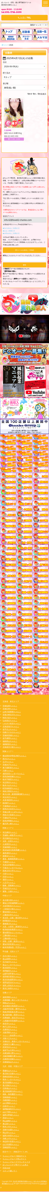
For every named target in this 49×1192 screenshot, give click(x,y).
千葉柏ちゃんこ (9, 862)
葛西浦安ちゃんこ (10, 853)
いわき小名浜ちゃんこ (12, 723)
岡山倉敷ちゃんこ (10, 1121)
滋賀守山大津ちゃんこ (12, 1050)
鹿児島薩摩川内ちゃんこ (13, 1091)
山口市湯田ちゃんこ (11, 1144)
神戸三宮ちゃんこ (10, 1026)
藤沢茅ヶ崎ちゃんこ (11, 823)
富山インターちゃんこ (12, 964)
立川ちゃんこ (8, 761)
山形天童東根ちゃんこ (12, 711)
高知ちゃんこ (8, 1117)
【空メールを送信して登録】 (24, 250)
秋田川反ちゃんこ (10, 717)
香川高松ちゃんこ (10, 1085)
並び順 (5, 83)
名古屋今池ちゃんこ (11, 900)
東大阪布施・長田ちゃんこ (14, 1014)
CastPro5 (43, 1183)
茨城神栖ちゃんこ (10, 847)
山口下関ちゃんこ (10, 1112)
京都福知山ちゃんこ (11, 1062)
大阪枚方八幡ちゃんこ (12, 1044)
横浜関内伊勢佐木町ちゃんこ (14, 755)
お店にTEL (24, 17)
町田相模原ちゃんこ (11, 788)
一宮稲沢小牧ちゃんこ (12, 909)
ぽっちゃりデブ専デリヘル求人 (15, 1165)
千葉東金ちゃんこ (10, 806)
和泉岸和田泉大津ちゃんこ (14, 1012)
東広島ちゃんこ (9, 1123)
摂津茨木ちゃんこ (10, 1047)
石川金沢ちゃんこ (10, 961)
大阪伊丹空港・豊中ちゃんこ (14, 1008)
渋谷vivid (6, 1168)
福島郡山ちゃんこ (10, 741)
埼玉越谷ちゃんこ (10, 832)
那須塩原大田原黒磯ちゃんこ (14, 850)
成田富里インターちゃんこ (14, 773)
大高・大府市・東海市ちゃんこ (15, 926)
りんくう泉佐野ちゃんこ (13, 1035)
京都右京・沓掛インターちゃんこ (16, 1041)
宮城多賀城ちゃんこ (11, 735)
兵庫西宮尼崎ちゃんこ (12, 1059)
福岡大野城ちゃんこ (11, 1115)
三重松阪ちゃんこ (10, 935)
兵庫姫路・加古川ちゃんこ (14, 1017)
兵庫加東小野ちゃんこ (12, 1053)
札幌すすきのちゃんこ (12, 732)
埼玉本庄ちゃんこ (10, 797)
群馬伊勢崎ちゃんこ (11, 820)
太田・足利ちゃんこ (11, 841)
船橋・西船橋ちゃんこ (12, 885)
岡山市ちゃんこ (9, 1132)
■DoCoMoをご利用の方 (11, 228)
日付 (5, 62)
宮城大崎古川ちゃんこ (12, 714)
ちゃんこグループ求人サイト (14, 1159)
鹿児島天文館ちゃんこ (12, 1073)
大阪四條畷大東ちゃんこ (13, 1056)
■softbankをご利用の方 (11, 233)
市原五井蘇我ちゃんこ (12, 864)
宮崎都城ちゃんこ (10, 1097)
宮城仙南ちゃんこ (10, 705)
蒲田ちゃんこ (8, 879)
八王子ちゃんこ (9, 882)
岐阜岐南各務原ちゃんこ (13, 929)
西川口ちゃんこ (9, 758)
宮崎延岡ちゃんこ (10, 1147)
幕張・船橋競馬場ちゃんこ (14, 858)
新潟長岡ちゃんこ (10, 967)
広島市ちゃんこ (9, 1106)
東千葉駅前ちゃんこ (11, 767)
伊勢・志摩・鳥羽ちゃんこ (14, 941)
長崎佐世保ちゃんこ (11, 1076)
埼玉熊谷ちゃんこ (10, 782)
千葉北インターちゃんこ (13, 867)
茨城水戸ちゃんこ (10, 764)
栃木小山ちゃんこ (10, 785)
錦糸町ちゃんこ (9, 803)
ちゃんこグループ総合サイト (14, 1156)
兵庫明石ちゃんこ (10, 1029)
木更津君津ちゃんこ (11, 800)
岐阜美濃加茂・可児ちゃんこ (14, 947)
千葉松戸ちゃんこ (10, 817)
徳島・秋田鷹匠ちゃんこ (13, 1094)
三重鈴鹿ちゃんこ (10, 938)
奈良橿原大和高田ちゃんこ (14, 1006)
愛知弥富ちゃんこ (10, 911)
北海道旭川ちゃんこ (11, 726)
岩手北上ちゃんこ (10, 729)
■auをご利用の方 (9, 231)
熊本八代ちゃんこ (10, 1126)
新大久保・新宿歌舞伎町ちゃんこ (16, 794)
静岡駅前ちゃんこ (10, 920)
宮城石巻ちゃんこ (10, 708)
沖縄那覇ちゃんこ (10, 1100)
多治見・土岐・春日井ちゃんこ (15, 917)
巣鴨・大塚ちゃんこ (11, 891)
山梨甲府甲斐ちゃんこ (12, 973)
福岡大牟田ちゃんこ (11, 1135)
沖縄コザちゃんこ (10, 1138)
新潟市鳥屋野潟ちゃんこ (13, 979)
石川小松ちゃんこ (10, 956)
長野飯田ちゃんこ (10, 970)
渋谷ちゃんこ (8, 876)
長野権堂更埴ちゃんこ (12, 976)
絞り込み (6, 72)
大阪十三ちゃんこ (10, 1038)
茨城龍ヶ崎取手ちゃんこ (13, 835)
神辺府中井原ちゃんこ (12, 1141)
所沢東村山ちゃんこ (11, 838)
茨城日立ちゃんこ (10, 888)
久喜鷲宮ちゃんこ (10, 844)
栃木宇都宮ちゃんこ (11, 779)
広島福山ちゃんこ (10, 1088)
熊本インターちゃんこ (12, 1079)
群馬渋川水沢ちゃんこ (12, 809)
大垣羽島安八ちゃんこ (12, 906)
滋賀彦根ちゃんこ (10, 997)
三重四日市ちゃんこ (11, 915)
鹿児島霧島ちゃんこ (11, 1082)
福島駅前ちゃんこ (10, 744)
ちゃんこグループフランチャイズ (16, 1162)
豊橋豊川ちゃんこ (10, 923)
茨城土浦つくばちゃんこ (13, 812)
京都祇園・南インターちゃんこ (15, 1000)
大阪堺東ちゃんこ (10, 1032)
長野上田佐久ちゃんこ (12, 985)
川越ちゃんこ (8, 770)
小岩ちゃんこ (8, 873)
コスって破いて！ (10, 1170)
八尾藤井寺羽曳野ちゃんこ (14, 1020)
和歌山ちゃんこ (9, 1003)
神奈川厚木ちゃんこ (11, 791)
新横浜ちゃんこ (9, 856)
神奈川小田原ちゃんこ (12, 814)
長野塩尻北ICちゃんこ (12, 982)
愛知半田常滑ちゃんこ (12, 944)
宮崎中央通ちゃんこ (11, 1129)
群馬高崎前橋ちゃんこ (12, 776)
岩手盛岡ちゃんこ (10, 738)
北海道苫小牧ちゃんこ (12, 747)
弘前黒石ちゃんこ (10, 720)
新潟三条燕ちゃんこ (11, 988)
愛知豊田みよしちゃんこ (13, 932)
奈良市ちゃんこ (9, 1023)
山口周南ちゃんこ (10, 1103)
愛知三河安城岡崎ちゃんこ (14, 903)
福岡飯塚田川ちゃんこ (12, 1109)
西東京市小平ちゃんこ (12, 870)
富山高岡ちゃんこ (10, 959)
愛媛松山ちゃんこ (10, 1070)
